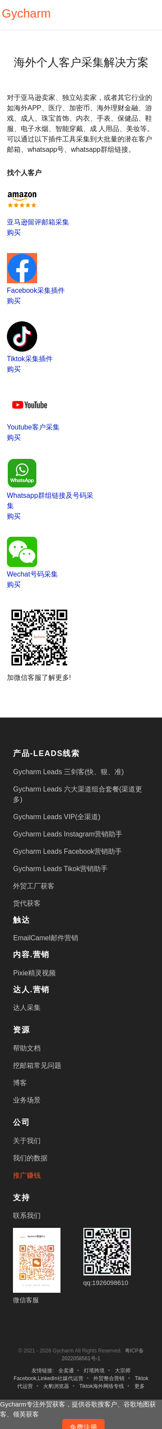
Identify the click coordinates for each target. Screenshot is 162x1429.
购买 (14, 232)
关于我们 (27, 1140)
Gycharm (26, 13)
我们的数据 (30, 1158)
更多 (139, 1386)
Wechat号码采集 (32, 574)
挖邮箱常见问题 (37, 1065)
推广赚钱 (27, 1175)
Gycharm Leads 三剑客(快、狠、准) (68, 771)
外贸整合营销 (108, 1378)
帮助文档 (27, 1048)
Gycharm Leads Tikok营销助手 (60, 868)
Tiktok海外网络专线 (101, 1386)
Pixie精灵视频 (34, 973)
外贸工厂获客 (33, 886)
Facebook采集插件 (36, 290)
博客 (20, 1082)
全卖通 (66, 1371)
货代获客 (27, 903)
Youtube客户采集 (33, 427)
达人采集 (27, 1007)
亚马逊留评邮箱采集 (38, 222)
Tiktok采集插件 (30, 358)
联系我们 (27, 1215)
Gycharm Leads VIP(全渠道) (56, 816)
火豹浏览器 (56, 1386)
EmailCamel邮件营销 (45, 938)
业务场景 (27, 1100)
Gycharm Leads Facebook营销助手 (67, 851)
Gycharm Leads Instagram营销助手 (67, 834)
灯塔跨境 (94, 1371)
